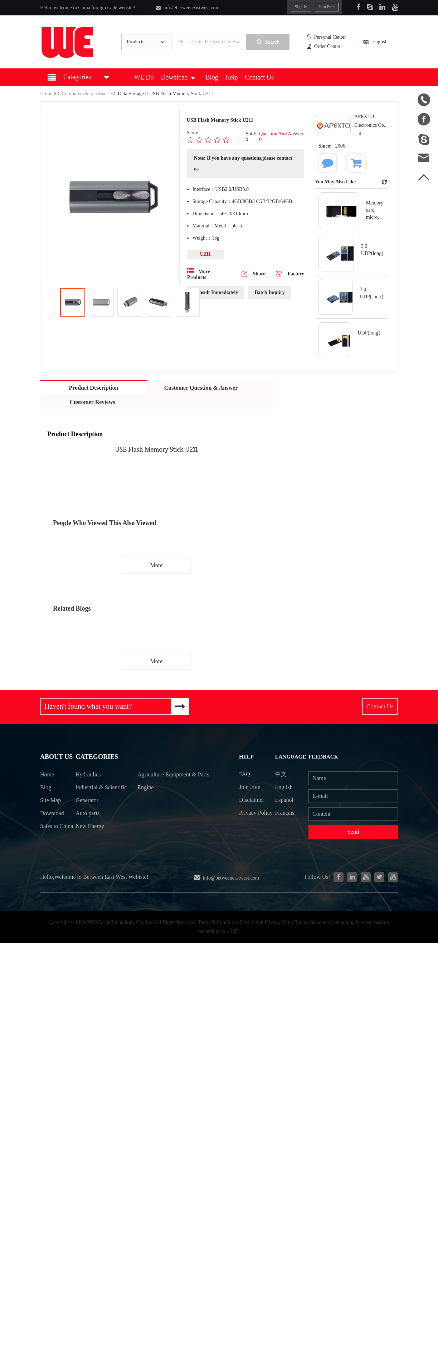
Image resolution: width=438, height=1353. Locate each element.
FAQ (244, 774)
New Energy (90, 840)
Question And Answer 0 (281, 136)
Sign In (301, 6)
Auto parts (88, 827)
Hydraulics (88, 775)
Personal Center (326, 37)
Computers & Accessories (88, 93)
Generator (87, 814)
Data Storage (131, 93)
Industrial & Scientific (90, 794)
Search (268, 42)
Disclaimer (251, 800)
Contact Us (259, 77)
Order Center (324, 46)
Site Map (50, 801)
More (156, 565)
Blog (211, 77)
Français (285, 813)
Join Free (327, 6)
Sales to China (49, 833)
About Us (56, 757)
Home (46, 93)
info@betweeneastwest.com (187, 7)
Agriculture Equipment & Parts (167, 781)
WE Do (144, 77)
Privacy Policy (248, 819)
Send (353, 832)
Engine (146, 801)
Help (231, 77)
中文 (281, 774)
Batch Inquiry (269, 292)
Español (284, 800)
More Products (198, 274)
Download (178, 77)
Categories (97, 757)
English (379, 41)
